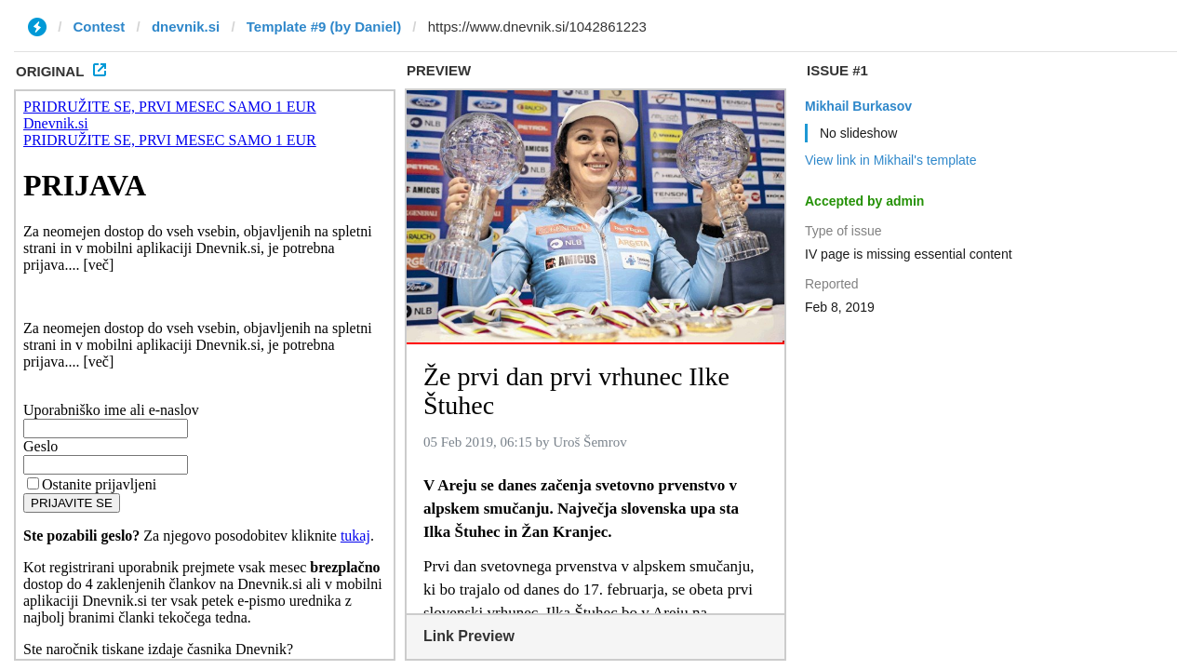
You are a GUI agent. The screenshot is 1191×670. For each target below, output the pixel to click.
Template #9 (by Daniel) (324, 26)
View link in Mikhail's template (891, 160)
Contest (100, 26)
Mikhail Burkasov (858, 106)
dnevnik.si (186, 26)
